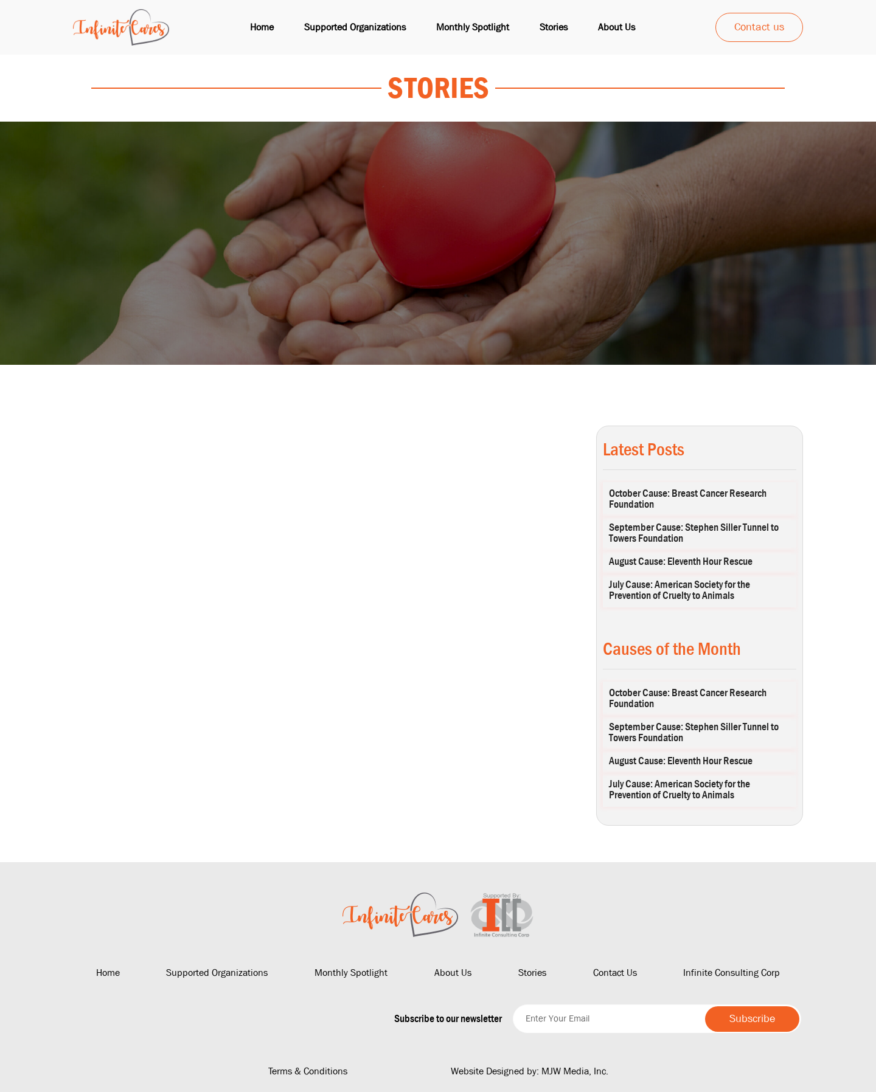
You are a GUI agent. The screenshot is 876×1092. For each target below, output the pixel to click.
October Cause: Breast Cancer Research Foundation (687, 498)
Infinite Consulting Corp (731, 972)
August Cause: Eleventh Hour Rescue (681, 561)
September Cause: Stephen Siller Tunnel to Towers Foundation (694, 532)
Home (262, 27)
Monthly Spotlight (472, 27)
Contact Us (615, 972)
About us (616, 27)
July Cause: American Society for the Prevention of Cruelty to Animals (679, 590)
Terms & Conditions (307, 1071)
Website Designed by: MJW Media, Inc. (529, 1071)
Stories (554, 27)
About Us (452, 972)
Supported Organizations (355, 27)
